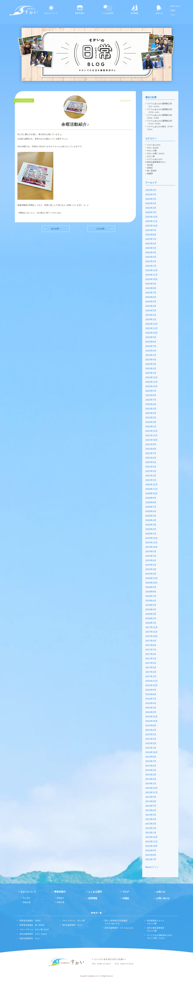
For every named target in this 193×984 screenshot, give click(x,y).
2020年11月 (151, 489)
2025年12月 (151, 216)
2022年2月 (150, 422)
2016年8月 (150, 694)
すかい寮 (151, 156)
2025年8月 (150, 234)
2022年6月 (150, 404)
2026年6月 (150, 190)
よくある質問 (107, 9)
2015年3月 (150, 743)
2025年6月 (150, 243)
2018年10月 (151, 582)
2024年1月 (150, 319)
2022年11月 (151, 381)
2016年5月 (150, 707)
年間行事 (60, 902)
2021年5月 (150, 462)
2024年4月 (150, 306)
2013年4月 (150, 819)
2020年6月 (150, 511)
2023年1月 (150, 373)
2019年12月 (151, 538)
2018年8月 (150, 591)
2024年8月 (150, 288)
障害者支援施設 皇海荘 (30, 920)
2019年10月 (151, 547)
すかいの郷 (152, 150)
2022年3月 (150, 417)
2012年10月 (151, 846)
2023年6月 (150, 350)
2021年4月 (150, 466)
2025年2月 (150, 261)
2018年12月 (151, 578)
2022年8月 (150, 395)
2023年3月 (150, 364)
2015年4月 (150, 738)
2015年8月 (150, 725)
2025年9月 (150, 230)
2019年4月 (150, 569)
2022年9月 (150, 390)
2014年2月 (150, 779)
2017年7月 (150, 649)
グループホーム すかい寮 (73, 920)
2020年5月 (150, 515)
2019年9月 (150, 551)
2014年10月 (151, 752)
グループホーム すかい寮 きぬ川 (34, 929)
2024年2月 (150, 314)
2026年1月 (150, 212)
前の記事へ (56, 228)
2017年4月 (150, 663)
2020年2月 (150, 529)
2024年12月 (151, 270)
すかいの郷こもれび (155, 153)
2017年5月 (150, 658)
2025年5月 (150, 248)
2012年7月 (150, 859)
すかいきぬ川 (153, 147)
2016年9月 (150, 689)
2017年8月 (150, 645)
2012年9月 (150, 850)
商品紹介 (60, 898)
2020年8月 (150, 502)
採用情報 (134, 9)
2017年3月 (150, 667)
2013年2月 (150, 828)
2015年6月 (150, 730)
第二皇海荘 (152, 170)
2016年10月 (151, 685)
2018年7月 (150, 596)
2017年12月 (151, 627)
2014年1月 (150, 783)
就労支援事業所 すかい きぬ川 (33, 934)
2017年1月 (150, 676)
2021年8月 (150, 448)
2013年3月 (150, 823)
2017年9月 (150, 640)
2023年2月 (150, 368)
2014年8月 (150, 756)
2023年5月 (150, 355)
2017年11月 (151, 631)
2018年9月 (150, 587)
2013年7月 (150, 805)
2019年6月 (150, 560)
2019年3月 (150, 573)
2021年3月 (150, 471)
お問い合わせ (175, 6)
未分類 (150, 165)
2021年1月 (150, 480)
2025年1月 (150, 265)
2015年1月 (150, 747)
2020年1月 (150, 533)
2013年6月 (150, 810)
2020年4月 (150, 520)
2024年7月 (150, 292)
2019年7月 (150, 555)
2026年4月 (150, 198)
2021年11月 (151, 435)
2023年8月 (150, 341)
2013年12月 (151, 788)
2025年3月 (150, 256)
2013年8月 (150, 801)
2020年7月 (150, 506)
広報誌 (172, 10)
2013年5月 (150, 814)
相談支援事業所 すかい (30, 938)
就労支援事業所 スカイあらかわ (119, 928)
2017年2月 (150, 672)
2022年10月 (151, 386)
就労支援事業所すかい (156, 162)
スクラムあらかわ (154, 159)
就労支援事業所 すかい (72, 925)
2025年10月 (151, 225)
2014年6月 (150, 765)
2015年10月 (151, 721)
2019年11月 (151, 542)
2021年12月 (151, 431)
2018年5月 (150, 605)
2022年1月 (150, 426)
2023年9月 (150, 337)
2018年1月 (150, 622)
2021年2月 (150, 475)
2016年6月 (150, 703)
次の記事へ (101, 228)
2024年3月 (150, 310)
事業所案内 (80, 9)
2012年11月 (151, 841)
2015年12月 (151, 716)
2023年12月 (151, 323)
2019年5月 (150, 564)
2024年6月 (150, 297)
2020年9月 (150, 497)
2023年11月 (151, 328)
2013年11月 (151, 792)
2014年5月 (150, 770)
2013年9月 (150, 796)
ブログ (172, 15)
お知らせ (159, 9)
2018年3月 (150, 613)
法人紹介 (26, 898)
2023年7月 (150, 346)
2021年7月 (150, 453)
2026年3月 (150, 203)
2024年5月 (150, 301)
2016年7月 (150, 698)
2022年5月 (150, 408)
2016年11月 (151, 680)
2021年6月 (150, 457)
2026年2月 (150, 207)
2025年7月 (150, 239)
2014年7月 (150, 761)
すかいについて (51, 9)
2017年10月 (151, 636)
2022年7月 (150, 399)
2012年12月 (151, 837)
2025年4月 (150, 252)
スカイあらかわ (153, 145)
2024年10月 (151, 279)
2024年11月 (151, 274)
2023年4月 (150, 359)
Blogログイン (152, 867)
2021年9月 (150, 444)
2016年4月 (150, 712)
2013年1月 (150, 832)
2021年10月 (151, 439)
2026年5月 (150, 194)
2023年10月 (151, 332)
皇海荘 (150, 168)
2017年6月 (150, 654)
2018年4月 (150, 609)
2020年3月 (150, 524)
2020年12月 (151, 484)
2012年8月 (150, 854)
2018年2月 (150, 618)
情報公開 (26, 902)
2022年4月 (150, 413)
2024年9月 (150, 283)
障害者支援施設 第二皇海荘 (32, 925)
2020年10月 (151, 493)
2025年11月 (151, 221)
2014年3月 (150, 774)
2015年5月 (150, 734)
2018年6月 (150, 600)
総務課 (150, 173)
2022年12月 (151, 377)
